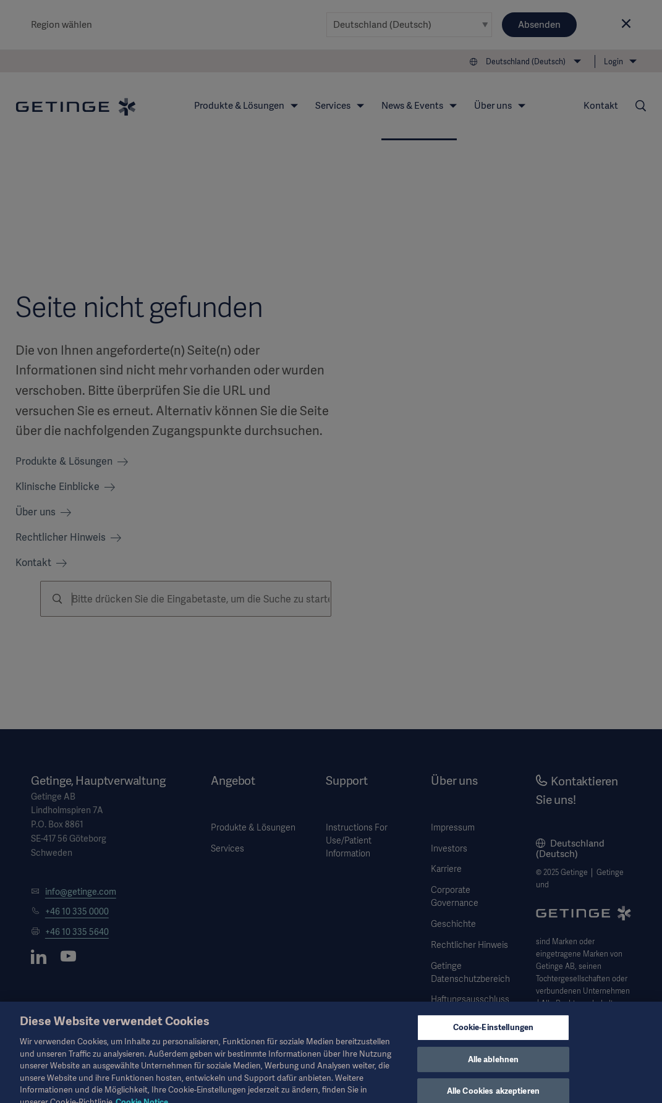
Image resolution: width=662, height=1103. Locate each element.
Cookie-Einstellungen (493, 1034)
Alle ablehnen (493, 1066)
